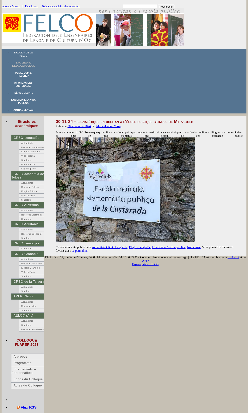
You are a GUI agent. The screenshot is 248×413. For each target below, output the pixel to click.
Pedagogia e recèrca (23, 74)
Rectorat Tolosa (30, 187)
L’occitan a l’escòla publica (23, 64)
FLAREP (233, 257)
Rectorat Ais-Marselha (33, 329)
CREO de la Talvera (29, 281)
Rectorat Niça (29, 306)
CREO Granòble (26, 254)
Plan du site (31, 6)
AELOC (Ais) (23, 315)
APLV (146, 260)
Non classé (194, 247)
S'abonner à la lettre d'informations (61, 6)
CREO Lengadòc (26, 137)
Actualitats (27, 143)
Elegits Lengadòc (140, 247)
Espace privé (28, 168)
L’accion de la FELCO (23, 54)
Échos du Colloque (28, 379)
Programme (22, 363)
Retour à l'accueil (11, 6)
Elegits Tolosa (29, 191)
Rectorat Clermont (31, 215)
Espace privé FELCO (145, 264)
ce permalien (80, 250)
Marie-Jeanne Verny (108, 126)
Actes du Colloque (28, 385)
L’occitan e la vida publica (23, 101)
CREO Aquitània (26, 224)
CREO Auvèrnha (26, 205)
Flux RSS (29, 407)
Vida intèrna (28, 156)
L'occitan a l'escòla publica (168, 247)
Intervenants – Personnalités (23, 371)
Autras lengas (23, 110)
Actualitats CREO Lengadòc (109, 247)
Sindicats (26, 160)
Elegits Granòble (30, 268)
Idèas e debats (23, 93)
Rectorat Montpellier (32, 147)
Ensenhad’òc (28, 164)
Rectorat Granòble (31, 263)
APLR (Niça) (23, 296)
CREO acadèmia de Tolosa (27, 175)
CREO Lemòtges (26, 243)
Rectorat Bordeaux (31, 234)
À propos (21, 356)
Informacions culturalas (23, 84)
